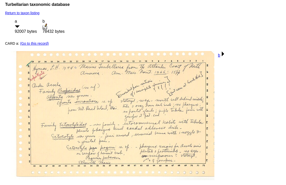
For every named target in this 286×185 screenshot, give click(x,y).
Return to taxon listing (22, 13)
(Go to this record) (34, 43)
